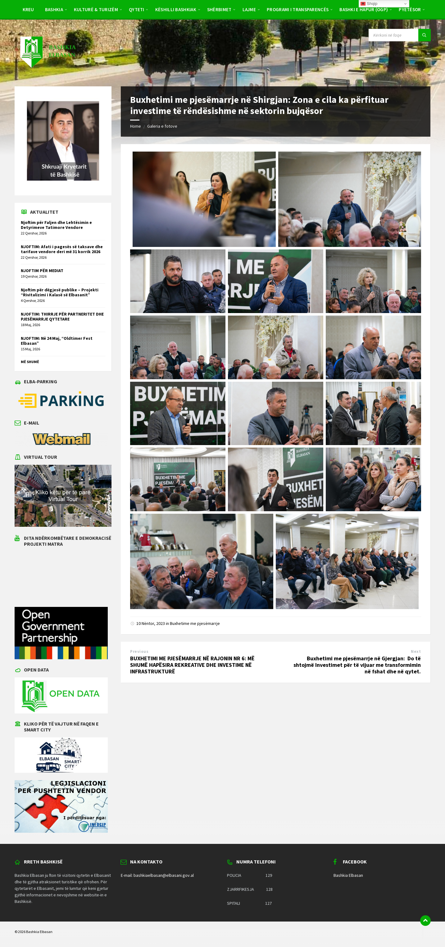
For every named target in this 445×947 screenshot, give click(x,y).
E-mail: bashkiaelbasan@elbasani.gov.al (157, 875)
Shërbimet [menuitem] (219, 9)
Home (135, 126)
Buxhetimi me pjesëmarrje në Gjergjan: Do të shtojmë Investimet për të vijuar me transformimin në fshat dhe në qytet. (357, 665)
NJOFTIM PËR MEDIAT (42, 270)
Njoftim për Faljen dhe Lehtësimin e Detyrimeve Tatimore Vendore (56, 225)
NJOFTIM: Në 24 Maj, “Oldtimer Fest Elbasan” (57, 340)
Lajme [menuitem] (249, 9)
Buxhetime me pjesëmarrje (195, 623)
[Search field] (400, 35)
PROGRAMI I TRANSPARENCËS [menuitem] (298, 9)
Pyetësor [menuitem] (410, 9)
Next (416, 651)
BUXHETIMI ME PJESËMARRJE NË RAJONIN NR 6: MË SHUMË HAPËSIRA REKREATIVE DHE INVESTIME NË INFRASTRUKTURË (192, 665)
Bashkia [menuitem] (54, 9)
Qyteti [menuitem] (136, 9)
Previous (139, 651)
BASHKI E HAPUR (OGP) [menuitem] (363, 9)
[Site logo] (47, 74)
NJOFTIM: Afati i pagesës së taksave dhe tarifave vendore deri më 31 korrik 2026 (62, 249)
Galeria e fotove (162, 126)
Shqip (369, 3)
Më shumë (30, 361)
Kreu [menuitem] (28, 9)
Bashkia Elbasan (348, 875)
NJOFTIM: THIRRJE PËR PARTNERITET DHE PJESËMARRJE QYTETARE (62, 316)
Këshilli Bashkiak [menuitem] (175, 9)
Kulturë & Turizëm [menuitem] (96, 9)
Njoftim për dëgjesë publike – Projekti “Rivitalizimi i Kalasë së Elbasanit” (59, 292)
